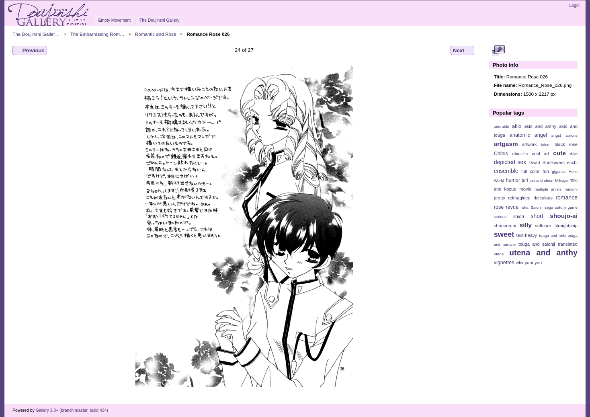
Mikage (561, 180)
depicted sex (510, 162)
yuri (538, 262)
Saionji (536, 207)
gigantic (558, 171)
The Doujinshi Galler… (36, 34)
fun (546, 171)
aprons (571, 135)
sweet (504, 234)
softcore (543, 225)
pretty (499, 197)
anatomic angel (528, 135)
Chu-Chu (520, 154)
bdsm (546, 144)
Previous (30, 50)
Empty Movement (114, 20)
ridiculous (542, 197)
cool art (540, 153)
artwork (529, 144)
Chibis (501, 153)
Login (575, 5)
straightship (566, 225)
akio (516, 126)
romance (566, 197)
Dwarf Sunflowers (547, 162)
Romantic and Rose (155, 34)
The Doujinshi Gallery (159, 20)
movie (525, 189)
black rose (566, 144)
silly (526, 225)
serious (500, 216)
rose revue (506, 207)
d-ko (574, 154)
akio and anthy (540, 126)
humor (513, 180)
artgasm (506, 143)
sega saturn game (561, 207)
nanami (571, 189)
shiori (518, 216)
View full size (498, 50)
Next (462, 50)
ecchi (572, 162)
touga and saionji (536, 244)
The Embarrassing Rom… (97, 34)
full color (530, 171)
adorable (501, 126)
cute (559, 153)
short (537, 216)
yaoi (529, 262)
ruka (525, 207)
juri (525, 180)
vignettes (504, 262)
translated (568, 244)
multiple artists (548, 189)
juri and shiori (541, 180)
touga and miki (552, 235)
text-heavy (526, 235)
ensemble (506, 171)
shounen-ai (505, 225)
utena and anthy (543, 252)
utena (499, 254)
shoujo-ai (564, 215)
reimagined (519, 197)
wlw (519, 262)
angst (556, 135)
